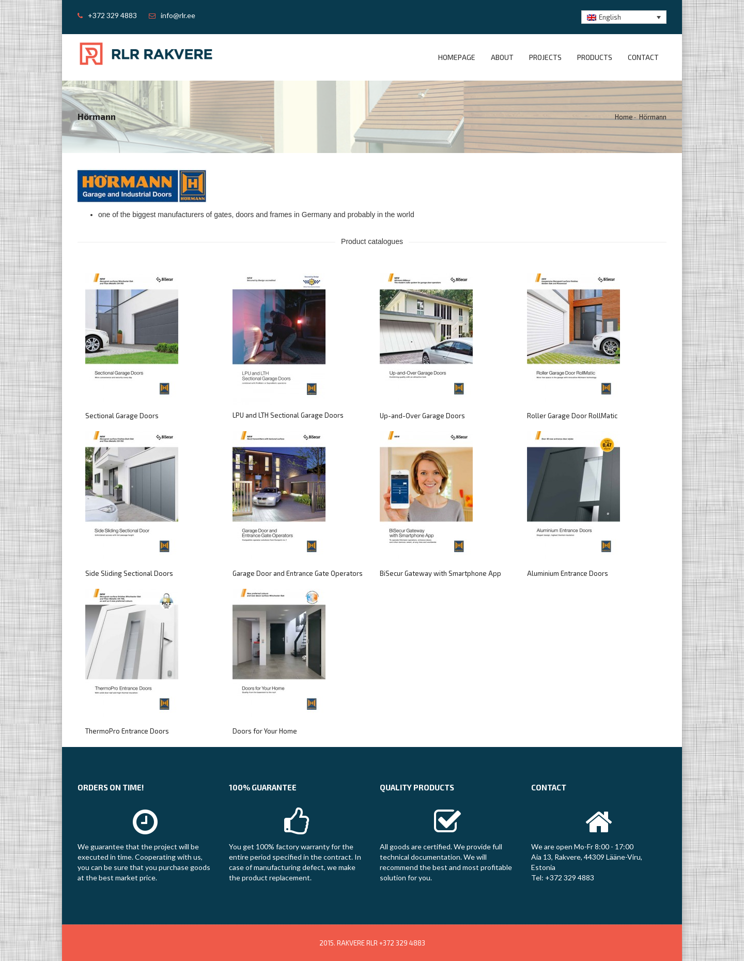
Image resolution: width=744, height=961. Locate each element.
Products (594, 57)
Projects (545, 57)
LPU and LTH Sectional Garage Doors (288, 415)
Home (624, 117)
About (502, 57)
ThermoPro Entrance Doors (127, 731)
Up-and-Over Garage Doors (422, 415)
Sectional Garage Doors (122, 415)
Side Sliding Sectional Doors (129, 573)
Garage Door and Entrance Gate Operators (298, 573)
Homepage (456, 57)
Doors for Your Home (265, 731)
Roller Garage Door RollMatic (572, 415)
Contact (643, 57)
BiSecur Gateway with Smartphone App (440, 573)
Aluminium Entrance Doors (567, 573)
